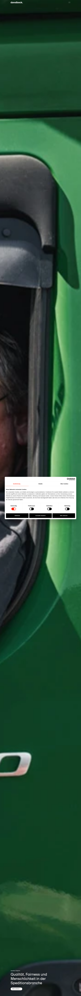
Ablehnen (17, 515)
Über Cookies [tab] (64, 483)
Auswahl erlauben (40, 515)
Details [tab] (40, 483)
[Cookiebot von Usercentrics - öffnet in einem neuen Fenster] (68, 479)
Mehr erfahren (16, 989)
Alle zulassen (64, 515)
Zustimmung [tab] (16, 483)
